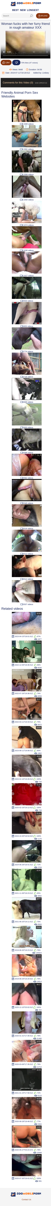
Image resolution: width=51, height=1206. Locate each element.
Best (15, 10)
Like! (6, 62)
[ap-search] (17, 16)
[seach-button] (31, 16)
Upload (42, 16)
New (23, 10)
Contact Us (26, 1199)
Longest (33, 10)
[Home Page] (25, 3)
